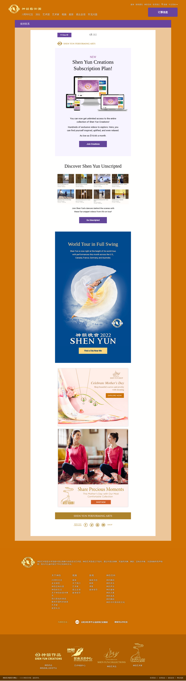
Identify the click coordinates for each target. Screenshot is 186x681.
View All (63, 35)
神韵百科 (147, 4)
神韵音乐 (110, 583)
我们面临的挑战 (59, 599)
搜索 (164, 4)
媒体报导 (76, 593)
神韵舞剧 (110, 599)
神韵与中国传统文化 (115, 602)
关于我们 (76, 583)
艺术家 (55, 14)
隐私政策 (171, 678)
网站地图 (180, 678)
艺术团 (46, 14)
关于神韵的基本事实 (60, 594)
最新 (71, 14)
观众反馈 (81, 14)
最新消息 (93, 580)
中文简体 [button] (173, 4)
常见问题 (92, 14)
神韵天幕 (110, 593)
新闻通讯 (139, 4)
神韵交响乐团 (58, 587)
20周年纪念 (27, 14)
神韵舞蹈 (110, 580)
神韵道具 (110, 596)
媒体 (132, 4)
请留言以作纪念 (121, 622)
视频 (64, 14)
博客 (91, 587)
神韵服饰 (110, 590)
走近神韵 (56, 583)
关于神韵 (56, 575)
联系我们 (156, 4)
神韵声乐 (110, 587)
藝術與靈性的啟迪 (60, 602)
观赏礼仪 (56, 608)
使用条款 (162, 678)
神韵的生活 (57, 590)
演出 (37, 14)
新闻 (91, 575)
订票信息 (163, 12)
